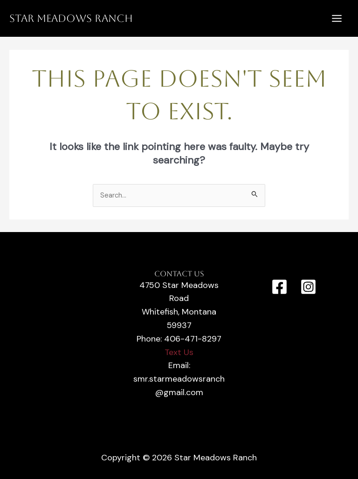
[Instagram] (308, 287)
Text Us (179, 352)
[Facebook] (279, 287)
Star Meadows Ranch (71, 18)
